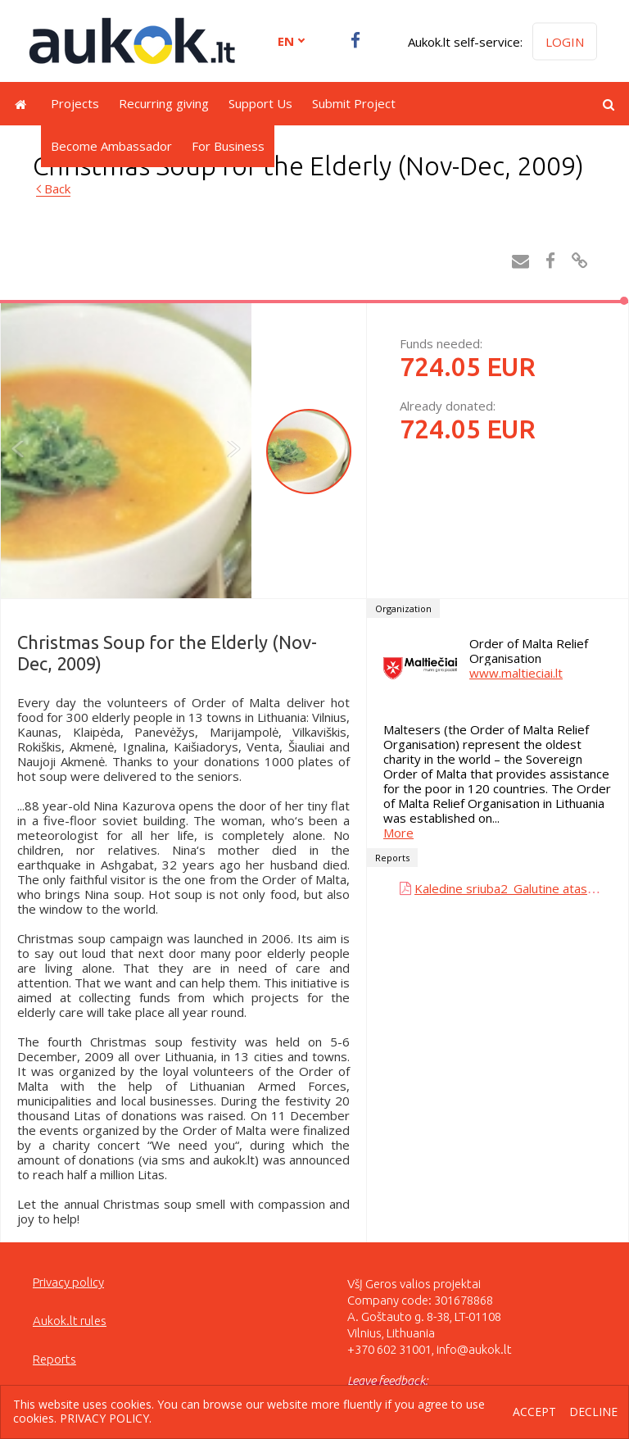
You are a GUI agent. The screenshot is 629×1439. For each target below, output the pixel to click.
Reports (54, 1359)
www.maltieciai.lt (516, 672)
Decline (593, 1412)
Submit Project (354, 103)
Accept (534, 1412)
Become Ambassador (111, 146)
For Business (228, 146)
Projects (75, 103)
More (398, 832)
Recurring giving (164, 103)
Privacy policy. (106, 1418)
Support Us (260, 103)
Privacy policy (68, 1282)
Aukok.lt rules (69, 1321)
